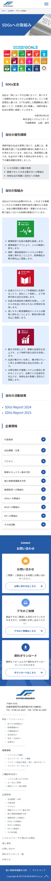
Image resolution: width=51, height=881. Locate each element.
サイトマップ (38, 870)
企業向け (11, 742)
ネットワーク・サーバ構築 (18, 758)
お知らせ (6, 859)
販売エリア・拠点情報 (17, 786)
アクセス (25, 461)
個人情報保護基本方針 (25, 481)
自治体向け (12, 734)
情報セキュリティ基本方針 (25, 472)
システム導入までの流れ (17, 778)
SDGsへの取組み (25, 498)
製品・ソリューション (13, 719)
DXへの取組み (25, 515)
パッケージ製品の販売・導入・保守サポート (26, 762)
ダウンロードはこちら (25, 672)
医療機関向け (13, 727)
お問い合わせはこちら (25, 586)
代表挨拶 (25, 439)
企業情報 (6, 794)
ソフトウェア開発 (15, 755)
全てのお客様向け (15, 723)
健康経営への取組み (25, 489)
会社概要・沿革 (25, 450)
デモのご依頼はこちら (25, 630)
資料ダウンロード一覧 (13, 854)
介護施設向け (13, 731)
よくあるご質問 (14, 782)
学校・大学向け (14, 738)
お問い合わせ (8, 848)
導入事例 (6, 843)
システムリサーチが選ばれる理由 (18, 837)
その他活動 (25, 524)
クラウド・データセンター (18, 765)
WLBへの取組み (25, 507)
